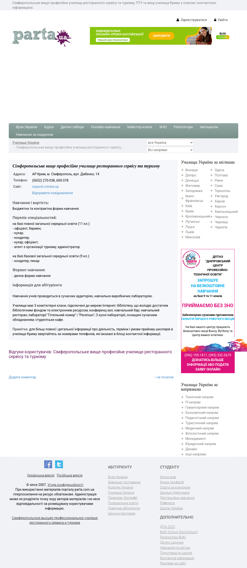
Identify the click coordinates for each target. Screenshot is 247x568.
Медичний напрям (199, 428)
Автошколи (209, 127)
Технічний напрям (199, 397)
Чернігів (221, 227)
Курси (49, 127)
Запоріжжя (194, 191)
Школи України (171, 508)
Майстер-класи (139, 127)
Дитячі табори (72, 127)
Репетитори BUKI (173, 537)
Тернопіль (222, 191)
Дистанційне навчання (177, 498)
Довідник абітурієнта (124, 508)
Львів (189, 232)
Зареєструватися (191, 20)
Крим (189, 211)
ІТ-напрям (193, 402)
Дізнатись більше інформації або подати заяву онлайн (208, 364)
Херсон (220, 206)
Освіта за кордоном (175, 487)
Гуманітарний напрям (202, 407)
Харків (220, 201)
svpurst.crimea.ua (45, 186)
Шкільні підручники (175, 492)
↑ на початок (164, 377)
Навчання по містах (175, 548)
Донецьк (192, 180)
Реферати (167, 503)
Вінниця (191, 170)
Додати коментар (22, 377)
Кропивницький (197, 216)
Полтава (221, 175)
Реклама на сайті (173, 563)
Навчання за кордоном (34, 134)
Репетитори (183, 127)
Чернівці (221, 222)
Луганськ (192, 221)
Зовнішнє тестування (124, 482)
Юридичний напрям (200, 444)
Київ (188, 206)
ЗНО (163, 127)
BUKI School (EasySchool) (179, 532)
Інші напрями (195, 454)
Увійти (221, 20)
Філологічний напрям (202, 433)
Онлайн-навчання (105, 127)
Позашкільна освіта (123, 503)
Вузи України (26, 127)
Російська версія (69, 475)
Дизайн (191, 449)
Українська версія (40, 475)
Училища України (25, 142)
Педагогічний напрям (202, 418)
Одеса (219, 170)
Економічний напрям (201, 413)
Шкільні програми (121, 513)
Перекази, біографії (122, 498)
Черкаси (221, 217)
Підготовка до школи (176, 553)
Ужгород (221, 196)
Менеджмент (195, 439)
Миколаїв (192, 237)
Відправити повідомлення (52, 193)
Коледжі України (120, 487)
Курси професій (172, 482)
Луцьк (190, 227)
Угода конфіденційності (65, 485)
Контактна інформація (177, 558)
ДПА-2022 (167, 527)
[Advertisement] (123, 83)
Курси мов (168, 477)
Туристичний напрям (201, 423)
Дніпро (190, 175)
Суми (219, 186)
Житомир (192, 186)
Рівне (219, 180)
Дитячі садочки (171, 542)
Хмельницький (226, 212)
